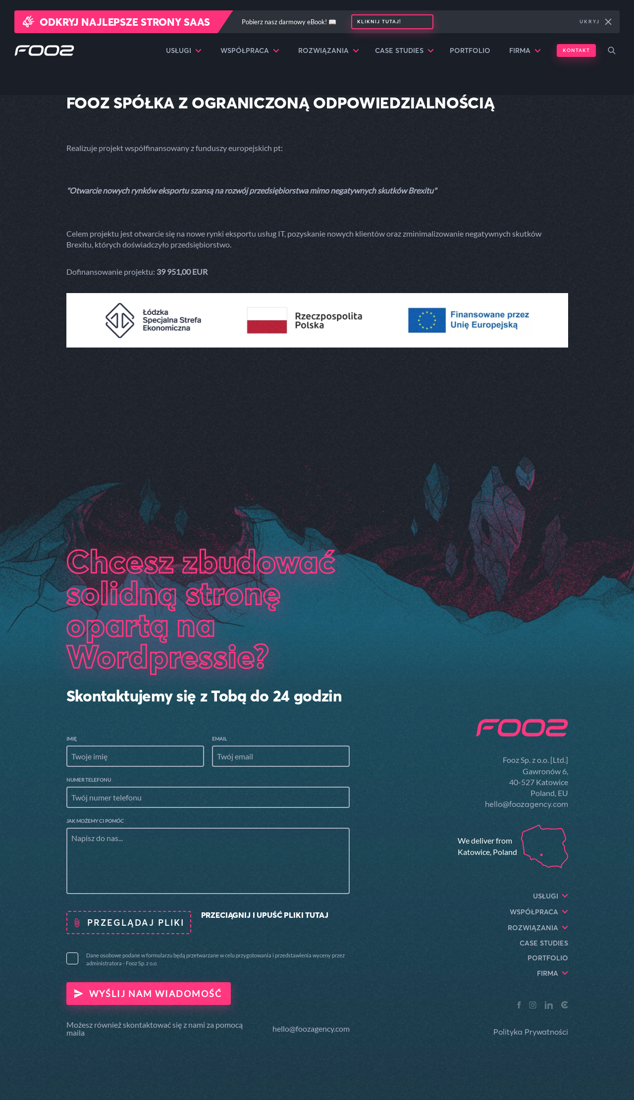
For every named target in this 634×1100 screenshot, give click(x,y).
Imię (71, 739)
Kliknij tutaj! (379, 21)
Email (219, 739)
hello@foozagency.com (311, 1028)
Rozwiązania (328, 50)
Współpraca (249, 50)
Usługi (184, 50)
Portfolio (470, 50)
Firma (525, 50)
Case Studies (404, 50)
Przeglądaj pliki (135, 922)
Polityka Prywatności (530, 1032)
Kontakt (576, 50)
